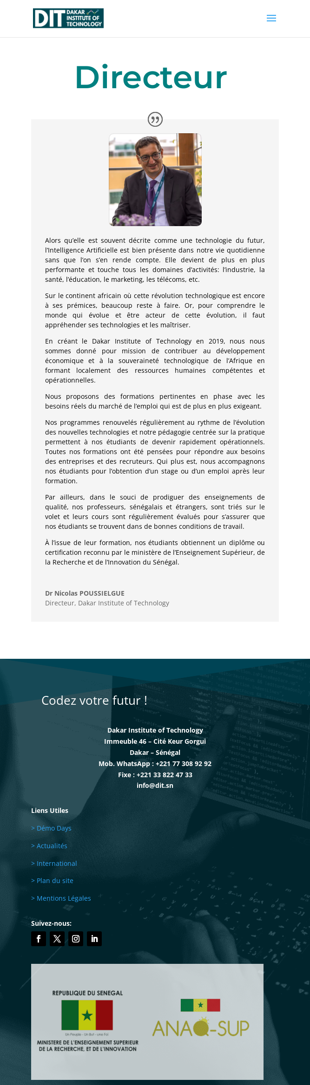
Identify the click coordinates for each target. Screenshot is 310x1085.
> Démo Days (51, 828)
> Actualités (49, 845)
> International (54, 863)
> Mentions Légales (61, 898)
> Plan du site (52, 880)
